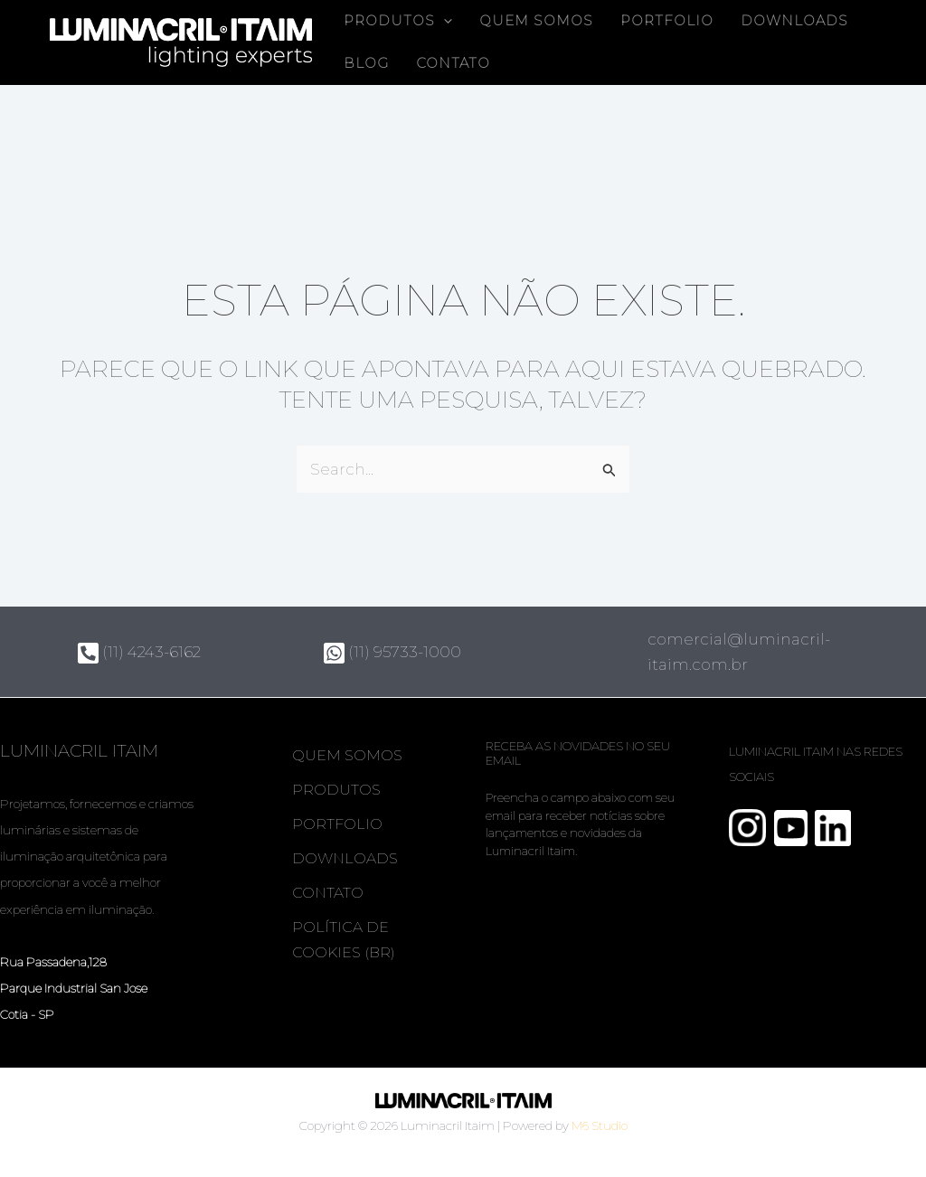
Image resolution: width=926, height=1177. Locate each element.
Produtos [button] (398, 21)
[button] (443, 21)
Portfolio (666, 21)
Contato (453, 63)
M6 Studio (600, 1125)
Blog (366, 63)
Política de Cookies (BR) (344, 939)
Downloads (794, 21)
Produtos (337, 789)
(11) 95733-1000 (392, 652)
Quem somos (536, 21)
